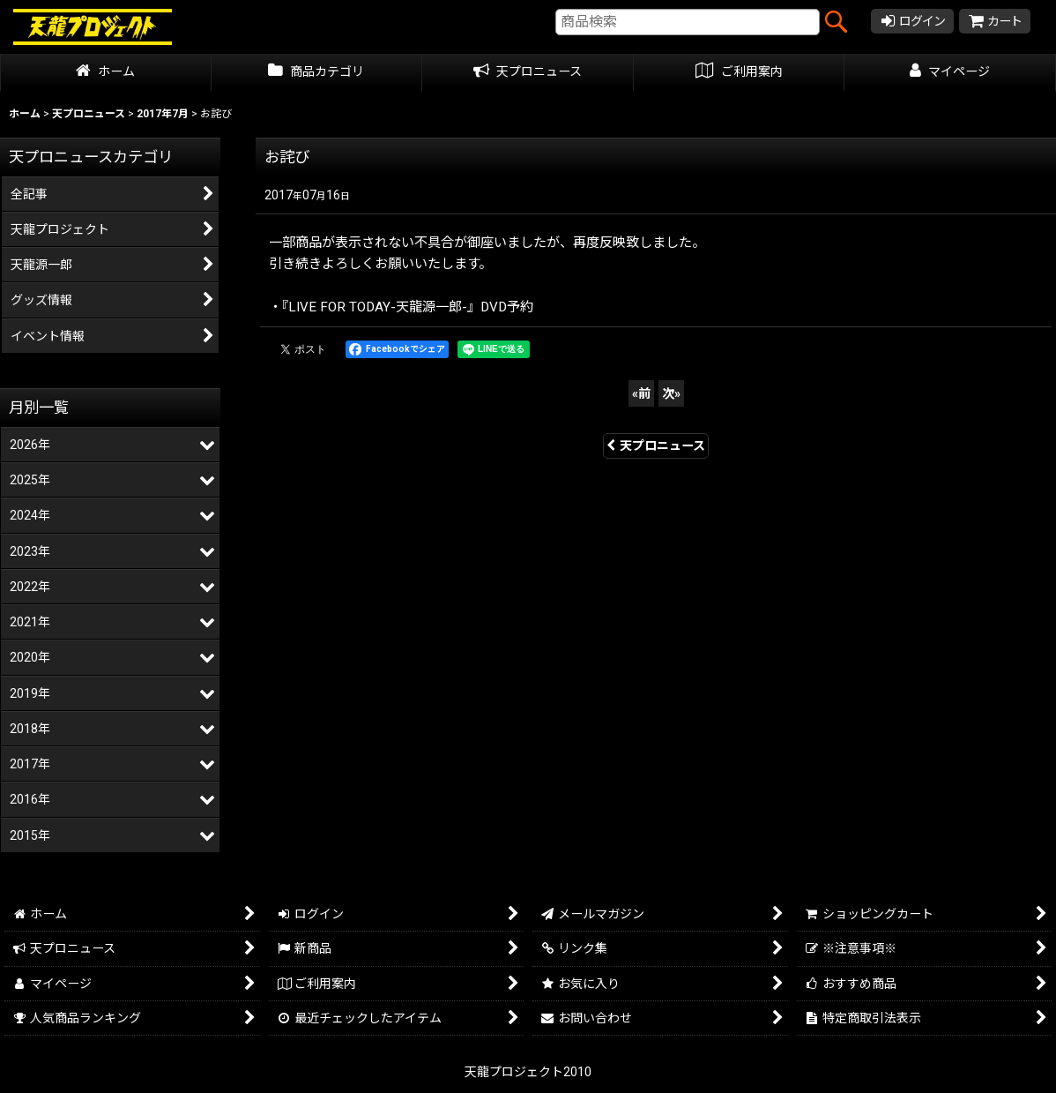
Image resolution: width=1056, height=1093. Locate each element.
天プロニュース (655, 445)
